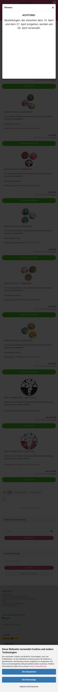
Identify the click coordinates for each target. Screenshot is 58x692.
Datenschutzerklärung (37, 666)
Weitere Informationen (29, 687)
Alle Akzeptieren (29, 672)
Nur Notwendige (29, 680)
